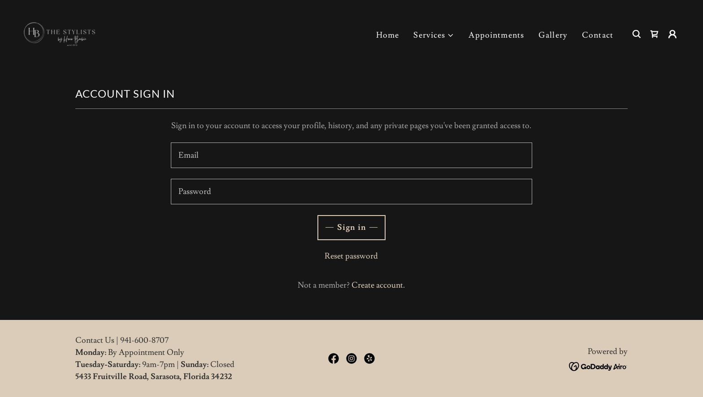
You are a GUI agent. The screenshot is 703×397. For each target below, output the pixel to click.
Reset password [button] (351, 256)
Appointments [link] (496, 35)
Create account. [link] (378, 285)
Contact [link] (597, 35)
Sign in (351, 227)
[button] (433, 35)
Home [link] (387, 35)
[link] (63, 32)
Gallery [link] (553, 35)
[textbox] (351, 155)
